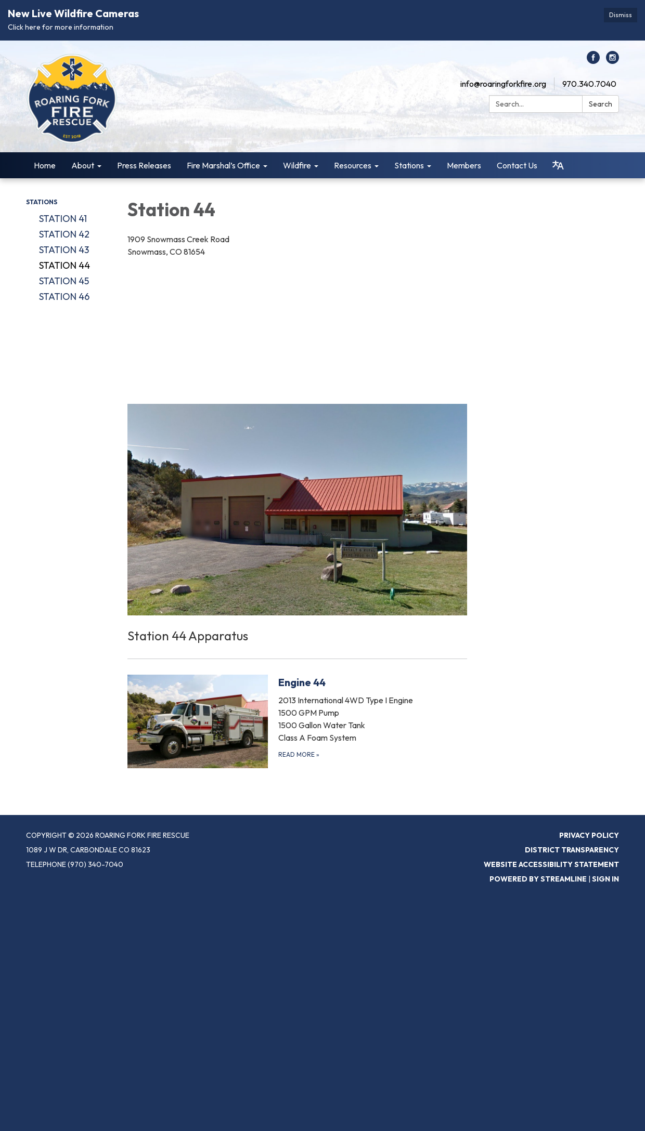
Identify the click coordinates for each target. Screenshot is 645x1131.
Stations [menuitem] (409, 165)
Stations (41, 202)
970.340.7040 (589, 83)
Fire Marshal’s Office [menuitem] (223, 165)
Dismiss (620, 15)
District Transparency (572, 849)
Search (600, 104)
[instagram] (612, 61)
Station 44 (64, 265)
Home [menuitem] (45, 165)
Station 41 (63, 219)
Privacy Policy (589, 835)
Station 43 (64, 250)
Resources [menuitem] (352, 165)
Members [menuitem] (464, 165)
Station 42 (64, 234)
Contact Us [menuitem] (517, 165)
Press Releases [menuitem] (144, 165)
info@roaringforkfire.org (503, 83)
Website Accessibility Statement (551, 864)
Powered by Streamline (538, 879)
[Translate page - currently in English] (558, 165)
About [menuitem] (82, 165)
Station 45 (64, 281)
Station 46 (64, 297)
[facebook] (593, 61)
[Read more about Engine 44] (297, 721)
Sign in (605, 879)
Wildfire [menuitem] (297, 165)
